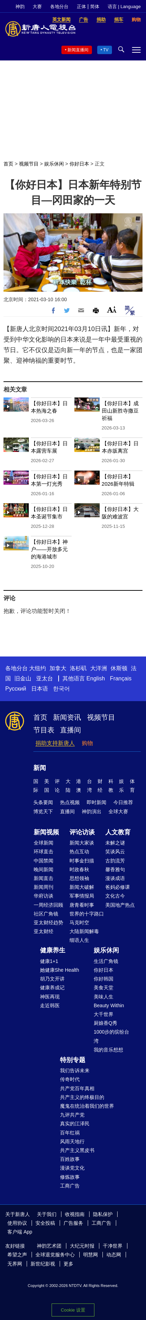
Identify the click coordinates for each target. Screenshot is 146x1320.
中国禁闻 (43, 860)
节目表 (43, 730)
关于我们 (47, 1214)
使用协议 (17, 1223)
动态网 (113, 1254)
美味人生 (103, 996)
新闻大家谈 (81, 843)
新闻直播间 (77, 49)
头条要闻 (43, 802)
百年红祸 (70, 1132)
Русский (15, 689)
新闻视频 (46, 832)
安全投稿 (45, 1223)
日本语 (39, 689)
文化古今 (115, 896)
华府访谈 (43, 896)
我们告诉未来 (74, 1070)
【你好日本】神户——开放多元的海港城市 (49, 549)
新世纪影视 (43, 1264)
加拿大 (57, 668)
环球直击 (43, 851)
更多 (68, 1264)
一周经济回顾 (48, 905)
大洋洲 (98, 668)
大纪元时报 (82, 1246)
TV (105, 49)
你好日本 (79, 164)
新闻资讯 (67, 717)
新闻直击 (43, 878)
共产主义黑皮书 (77, 1150)
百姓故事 (70, 1159)
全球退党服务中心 (55, 1254)
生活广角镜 (106, 961)
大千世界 (103, 1014)
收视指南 (75, 1214)
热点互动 (79, 851)
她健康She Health (59, 970)
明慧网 (90, 1254)
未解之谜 (115, 843)
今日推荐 (123, 802)
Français (120, 678)
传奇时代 (70, 1079)
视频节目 (29, 164)
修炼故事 (70, 1177)
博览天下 (43, 811)
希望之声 (17, 1254)
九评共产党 (72, 1115)
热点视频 (70, 802)
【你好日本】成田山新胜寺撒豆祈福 (120, 410)
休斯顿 (119, 668)
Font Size (112, 309)
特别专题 (72, 1059)
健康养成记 (52, 987)
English (95, 678)
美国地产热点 (120, 905)
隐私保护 (103, 1214)
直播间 (70, 730)
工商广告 (70, 1186)
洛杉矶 (78, 668)
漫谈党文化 (72, 1168)
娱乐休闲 (54, 164)
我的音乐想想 (108, 1050)
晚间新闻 (43, 869)
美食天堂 (103, 987)
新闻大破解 (81, 887)
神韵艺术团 (49, 1246)
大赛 (37, 6)
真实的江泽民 (74, 1123)
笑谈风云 (115, 851)
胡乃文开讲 (52, 979)
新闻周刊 (43, 887)
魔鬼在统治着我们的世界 (87, 1106)
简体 (94, 6)
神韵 (20, 6)
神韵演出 (91, 811)
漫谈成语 (115, 878)
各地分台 (59, 6)
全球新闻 (43, 843)
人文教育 (118, 832)
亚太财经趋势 (48, 922)
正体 (81, 6)
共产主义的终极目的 (82, 1097)
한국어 (61, 689)
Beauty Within (109, 1005)
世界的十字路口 (86, 914)
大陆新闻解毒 (84, 931)
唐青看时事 (81, 905)
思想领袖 (79, 878)
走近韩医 (50, 1005)
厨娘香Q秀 (105, 1023)
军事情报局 (81, 896)
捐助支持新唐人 (55, 743)
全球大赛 (118, 811)
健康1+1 (49, 961)
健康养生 (52, 950)
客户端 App (19, 1232)
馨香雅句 (115, 869)
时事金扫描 (81, 860)
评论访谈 (82, 832)
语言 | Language (124, 6)
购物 (87, 743)
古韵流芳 (115, 860)
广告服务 (73, 1223)
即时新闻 (96, 802)
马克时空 (79, 922)
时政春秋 (79, 869)
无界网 (14, 1264)
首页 (8, 164)
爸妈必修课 (117, 887)
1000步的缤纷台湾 (111, 1036)
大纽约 (37, 668)
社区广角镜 (46, 914)
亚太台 (44, 678)
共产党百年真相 (77, 1088)
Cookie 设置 (73, 1310)
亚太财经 (43, 931)
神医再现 (50, 996)
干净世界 (112, 1246)
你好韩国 (103, 979)
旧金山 (22, 678)
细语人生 (79, 940)
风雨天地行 (72, 1141)
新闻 (39, 767)
